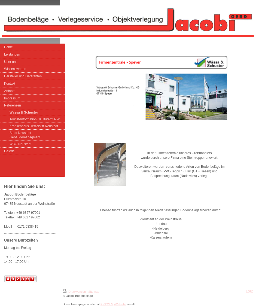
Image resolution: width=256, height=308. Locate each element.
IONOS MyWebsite (113, 304)
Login (249, 290)
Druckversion (75, 291)
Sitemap (93, 291)
